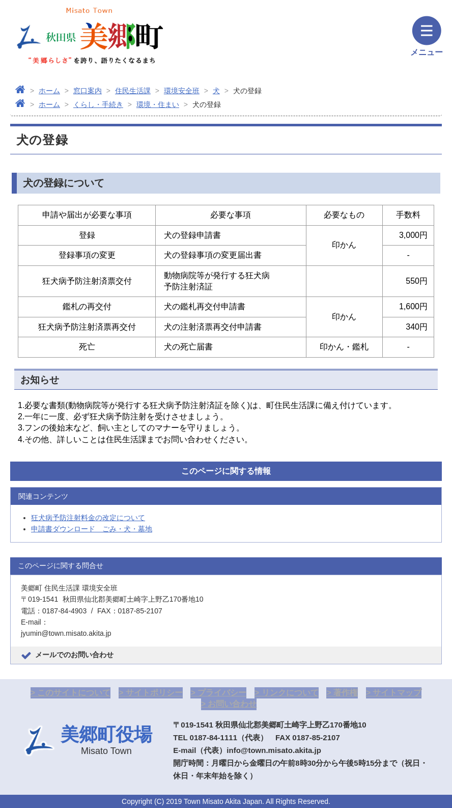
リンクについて (290, 692)
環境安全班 (182, 91)
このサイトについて (73, 692)
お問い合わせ (232, 703)
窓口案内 (87, 91)
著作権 (345, 692)
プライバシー (221, 692)
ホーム (49, 91)
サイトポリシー (154, 692)
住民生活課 (133, 91)
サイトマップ (397, 692)
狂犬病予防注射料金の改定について (88, 518)
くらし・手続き (98, 104)
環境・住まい (157, 104)
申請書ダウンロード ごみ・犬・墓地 (91, 529)
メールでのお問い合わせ (74, 655)
